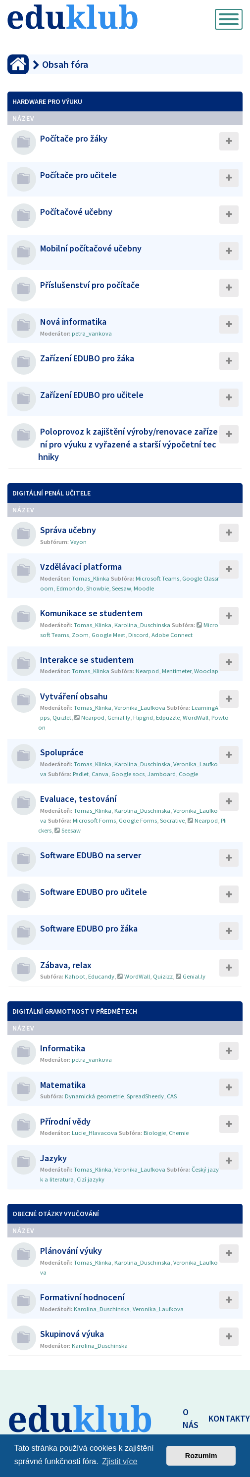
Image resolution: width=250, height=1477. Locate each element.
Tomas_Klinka (90, 578)
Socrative (172, 820)
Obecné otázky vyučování (55, 1213)
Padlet (81, 774)
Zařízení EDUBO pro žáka (87, 358)
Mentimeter (176, 671)
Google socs (128, 774)
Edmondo (69, 588)
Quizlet (61, 717)
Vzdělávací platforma (81, 566)
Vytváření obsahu (73, 696)
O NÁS (191, 1418)
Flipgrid (143, 717)
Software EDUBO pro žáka (89, 928)
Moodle (144, 588)
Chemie (179, 1132)
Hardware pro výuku (47, 101)
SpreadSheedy (145, 1096)
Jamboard (162, 774)
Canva (100, 774)
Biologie (155, 1132)
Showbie (97, 588)
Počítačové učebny (76, 211)
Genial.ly (118, 717)
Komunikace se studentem (91, 613)
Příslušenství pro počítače (90, 285)
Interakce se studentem (87, 659)
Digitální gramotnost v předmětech (74, 1011)
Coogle (188, 774)
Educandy (101, 976)
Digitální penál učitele (51, 493)
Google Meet (108, 635)
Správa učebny (68, 530)
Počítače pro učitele (78, 175)
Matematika (63, 1084)
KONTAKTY (229, 1418)
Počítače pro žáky (73, 138)
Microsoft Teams (157, 578)
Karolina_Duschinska (142, 625)
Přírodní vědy (65, 1121)
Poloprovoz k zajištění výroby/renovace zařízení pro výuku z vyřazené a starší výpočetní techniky (128, 444)
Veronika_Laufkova (139, 707)
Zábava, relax (66, 965)
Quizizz (163, 976)
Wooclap (206, 671)
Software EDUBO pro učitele (93, 891)
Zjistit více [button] (119, 1461)
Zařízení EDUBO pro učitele (92, 394)
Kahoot (75, 976)
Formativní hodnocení (82, 1297)
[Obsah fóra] (18, 64)
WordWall (195, 717)
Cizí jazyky (90, 1179)
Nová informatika (73, 321)
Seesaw (121, 588)
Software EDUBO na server (90, 855)
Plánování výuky (71, 1250)
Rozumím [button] (201, 1456)
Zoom (80, 635)
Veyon (78, 541)
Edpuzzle (168, 717)
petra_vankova (92, 333)
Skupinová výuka (72, 1333)
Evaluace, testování (78, 798)
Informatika (62, 1048)
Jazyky (53, 1158)
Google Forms (138, 820)
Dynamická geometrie (94, 1096)
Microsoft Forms (94, 820)
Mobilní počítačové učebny (91, 248)
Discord (138, 635)
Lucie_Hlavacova (94, 1132)
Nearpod (147, 671)
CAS (172, 1096)
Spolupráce (62, 752)
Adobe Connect (172, 635)
